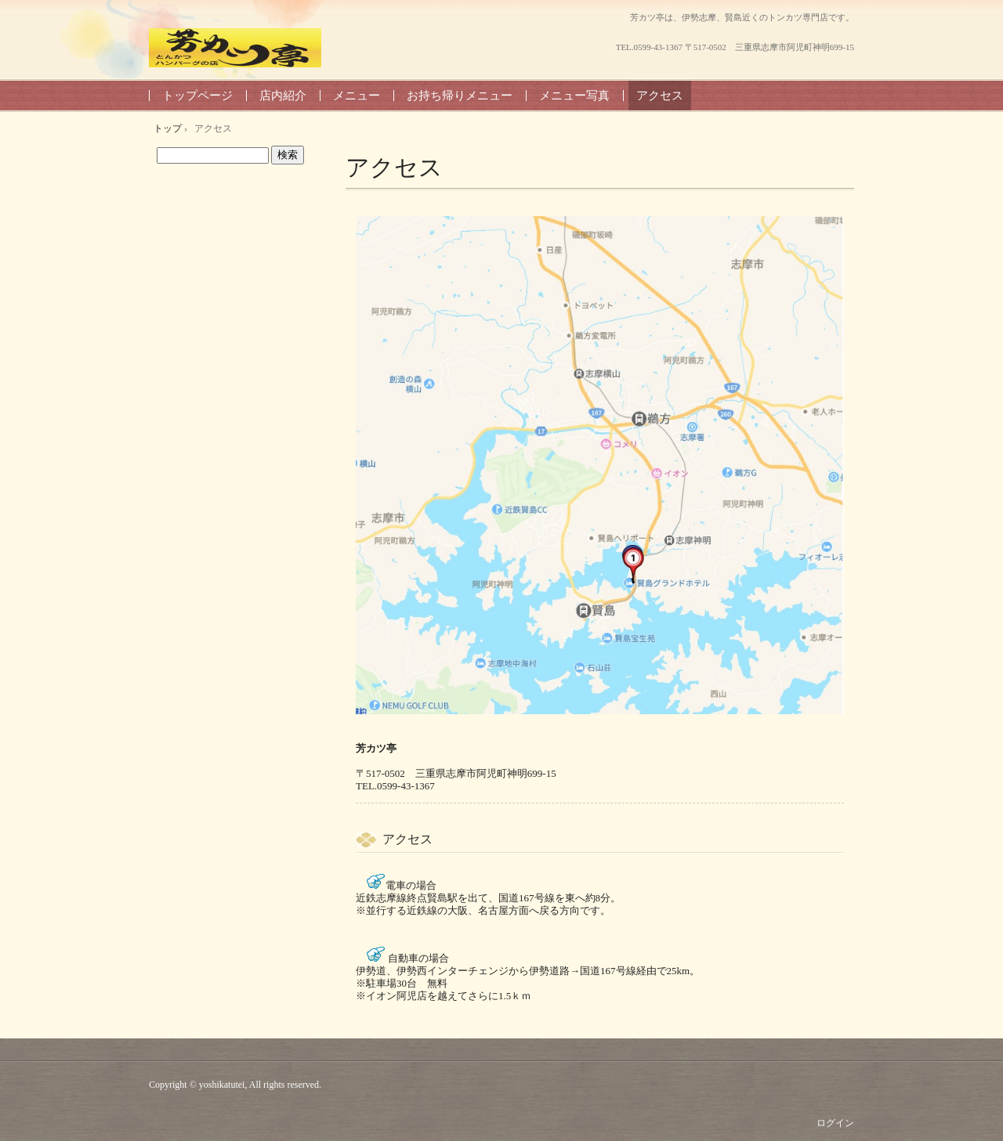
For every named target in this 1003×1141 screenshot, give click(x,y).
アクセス (659, 95)
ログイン (835, 1123)
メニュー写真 (574, 95)
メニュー (356, 95)
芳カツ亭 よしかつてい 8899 (235, 47)
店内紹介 (282, 95)
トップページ (197, 95)
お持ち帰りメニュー (459, 95)
